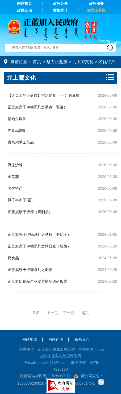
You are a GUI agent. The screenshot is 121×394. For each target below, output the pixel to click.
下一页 (68, 313)
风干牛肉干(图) (20, 200)
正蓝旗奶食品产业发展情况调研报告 (37, 281)
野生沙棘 (15, 165)
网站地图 (29, 339)
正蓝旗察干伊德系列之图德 (30, 269)
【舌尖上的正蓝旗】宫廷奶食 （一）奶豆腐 (44, 95)
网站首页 (24, 3)
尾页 (85, 313)
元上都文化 (83, 61)
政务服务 (96, 3)
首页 (37, 61)
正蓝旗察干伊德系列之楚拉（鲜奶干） (39, 234)
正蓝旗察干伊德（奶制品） (30, 212)
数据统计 (60, 10)
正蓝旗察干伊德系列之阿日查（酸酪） (39, 246)
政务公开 (60, 3)
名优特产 (106, 61)
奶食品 (13, 258)
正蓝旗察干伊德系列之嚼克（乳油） (37, 107)
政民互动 (24, 10)
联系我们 (81, 339)
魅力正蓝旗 (96, 10)
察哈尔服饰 (17, 119)
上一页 (52, 313)
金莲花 (13, 176)
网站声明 (55, 339)
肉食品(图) (16, 130)
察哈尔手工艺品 (21, 142)
